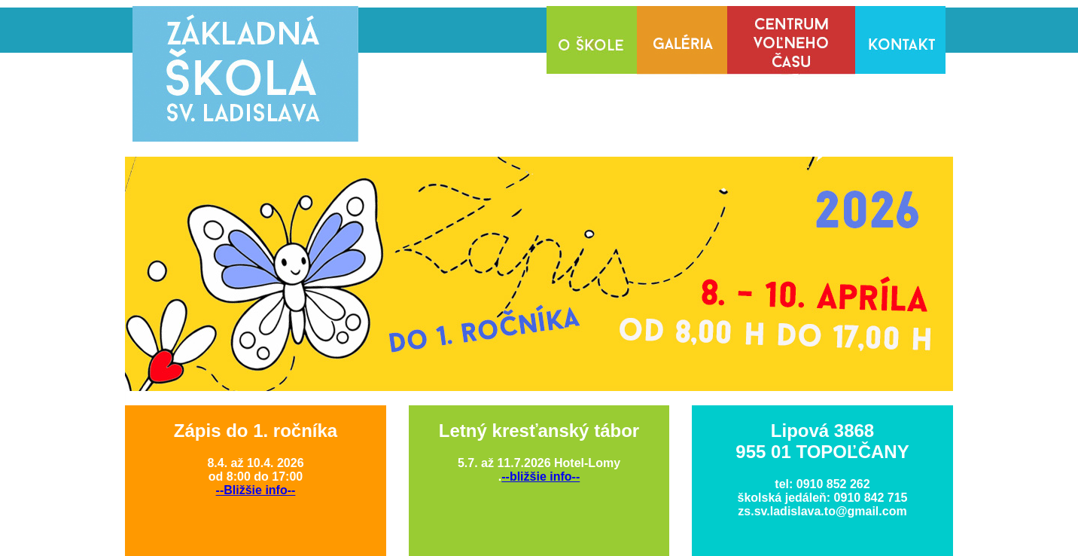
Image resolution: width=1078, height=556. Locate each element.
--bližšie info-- (540, 476)
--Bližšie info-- (256, 490)
